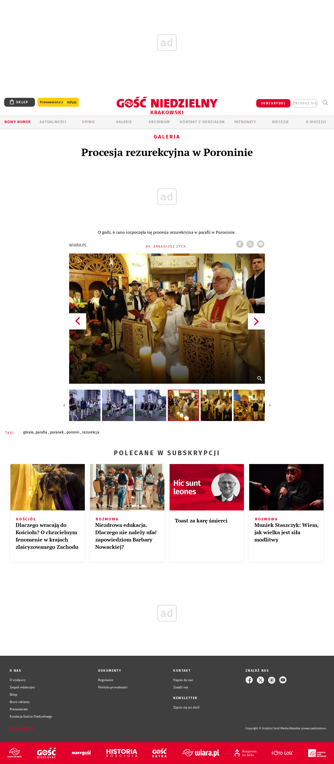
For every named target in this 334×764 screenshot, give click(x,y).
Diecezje (280, 122)
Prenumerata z (58, 102)
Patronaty (245, 122)
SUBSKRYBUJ (273, 103)
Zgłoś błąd (22, 728)
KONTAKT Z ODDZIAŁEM (202, 122)
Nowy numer (17, 122)
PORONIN (73, 432)
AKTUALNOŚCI (53, 122)
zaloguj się (305, 103)
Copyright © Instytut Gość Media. (267, 728)
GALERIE (124, 122)
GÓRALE (28, 432)
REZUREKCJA (90, 432)
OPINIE (88, 122)
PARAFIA (41, 432)
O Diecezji (316, 122)
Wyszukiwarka (325, 102)
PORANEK (57, 432)
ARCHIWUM (159, 122)
